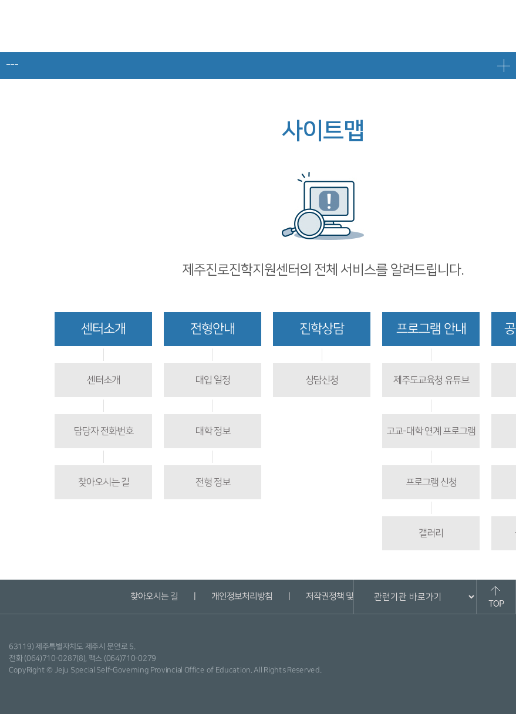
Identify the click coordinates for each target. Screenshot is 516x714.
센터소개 (103, 329)
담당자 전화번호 (103, 431)
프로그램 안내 (431, 329)
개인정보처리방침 (241, 596)
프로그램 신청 (431, 482)
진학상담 (321, 329)
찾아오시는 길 (103, 482)
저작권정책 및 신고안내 (346, 596)
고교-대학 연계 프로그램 (430, 431)
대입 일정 (212, 380)
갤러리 (431, 533)
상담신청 (321, 380)
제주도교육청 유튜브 (431, 380)
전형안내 (212, 329)
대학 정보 (212, 431)
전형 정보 (212, 482)
